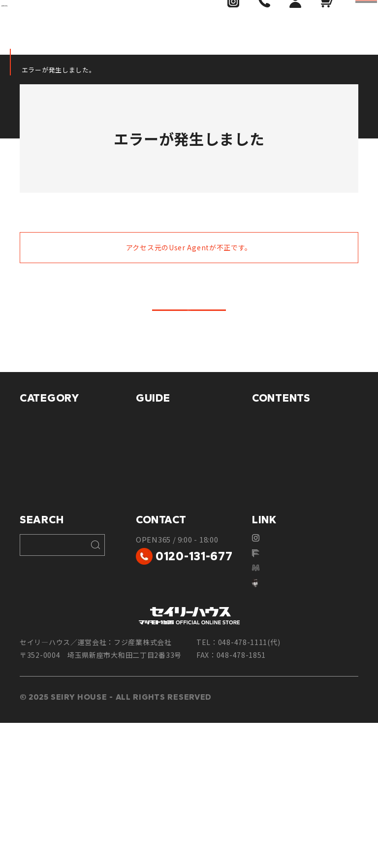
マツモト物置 (42, 446)
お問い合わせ (274, 575)
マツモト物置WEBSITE (296, 691)
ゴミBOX (34, 538)
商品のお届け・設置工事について (187, 506)
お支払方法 (154, 464)
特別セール (38, 593)
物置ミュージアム (281, 482)
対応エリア (270, 464)
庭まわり (34, 575)
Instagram (276, 654)
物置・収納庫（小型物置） (64, 519)
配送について (158, 482)
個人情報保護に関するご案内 (184, 567)
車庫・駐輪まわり (49, 501)
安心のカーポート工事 (289, 538)
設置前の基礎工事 (281, 501)
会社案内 (267, 556)
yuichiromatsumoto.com (301, 710)
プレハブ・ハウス (49, 482)
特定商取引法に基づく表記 (180, 549)
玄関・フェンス (45, 556)
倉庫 (27, 464)
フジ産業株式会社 (287, 673)
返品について (158, 530)
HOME (29, 69)
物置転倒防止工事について (296, 519)
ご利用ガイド (158, 446)
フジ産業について (281, 446)
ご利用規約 (154, 586)
